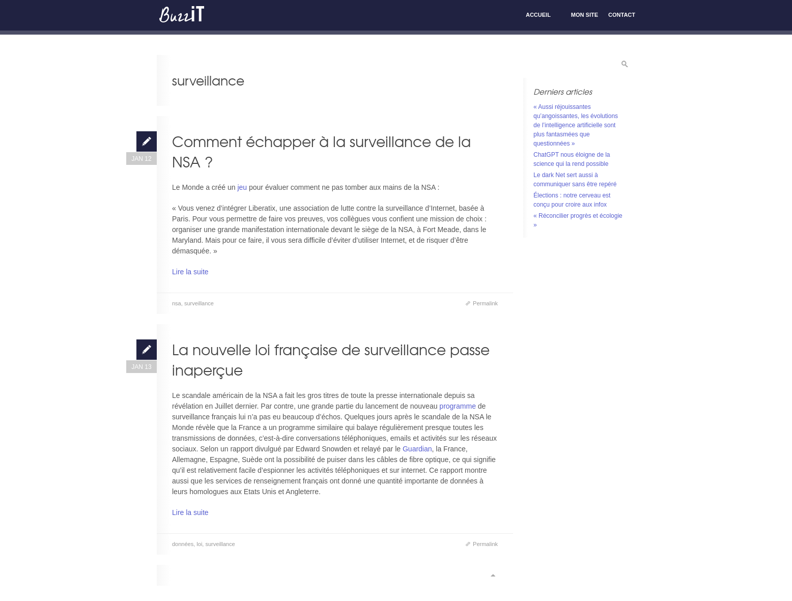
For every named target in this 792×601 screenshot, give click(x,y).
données (182, 544)
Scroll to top (493, 575)
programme (457, 406)
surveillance (199, 303)
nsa (176, 303)
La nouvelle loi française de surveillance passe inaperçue (331, 359)
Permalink (485, 303)
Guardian (417, 449)
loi (199, 544)
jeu (243, 187)
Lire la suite (190, 272)
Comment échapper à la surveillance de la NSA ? (321, 151)
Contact (621, 15)
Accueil (538, 15)
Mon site (584, 15)
